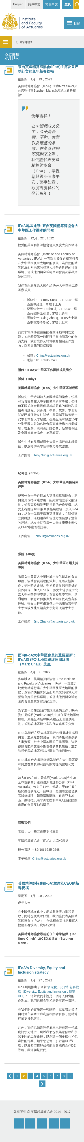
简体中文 (34, 4)
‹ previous (10, 1076)
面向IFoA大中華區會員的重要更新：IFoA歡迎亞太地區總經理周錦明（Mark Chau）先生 (47, 659)
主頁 (68, 4)
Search (76, 4)
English (18, 4)
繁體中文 (51, 4)
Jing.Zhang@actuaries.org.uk (54, 621)
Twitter (54, 1123)
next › (42, 1083)
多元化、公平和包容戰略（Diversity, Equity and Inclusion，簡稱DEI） (48, 991)
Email (19, 1123)
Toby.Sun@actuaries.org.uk (53, 455)
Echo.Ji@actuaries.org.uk (51, 536)
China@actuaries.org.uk (53, 355)
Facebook (42, 1123)
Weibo (30, 1123)
